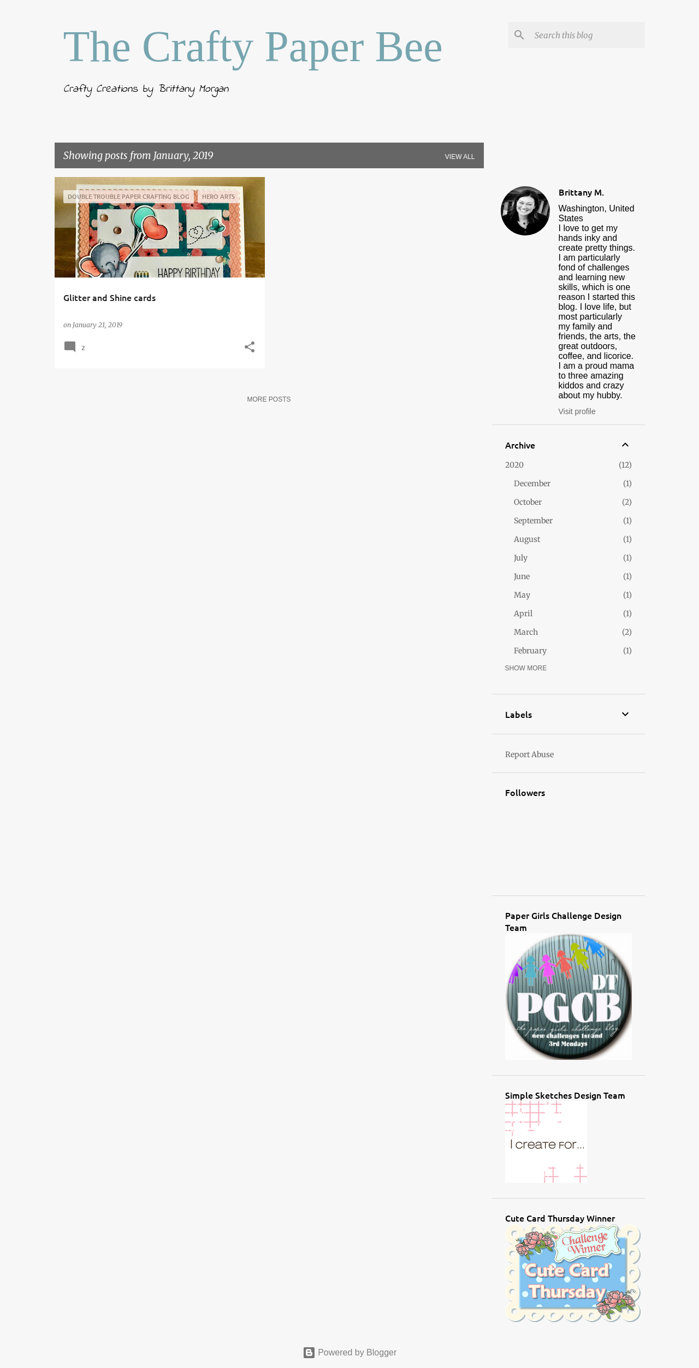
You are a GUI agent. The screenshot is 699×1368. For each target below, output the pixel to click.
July (521, 558)
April (523, 613)
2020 (514, 465)
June (522, 576)
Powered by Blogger (350, 1352)
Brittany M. (581, 191)
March (526, 632)
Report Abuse (529, 754)
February (530, 651)
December (532, 483)
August (527, 539)
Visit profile (577, 411)
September (533, 521)
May (522, 595)
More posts (269, 399)
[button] (249, 347)
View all (460, 157)
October (528, 502)
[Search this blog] (587, 35)
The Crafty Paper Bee (253, 46)
